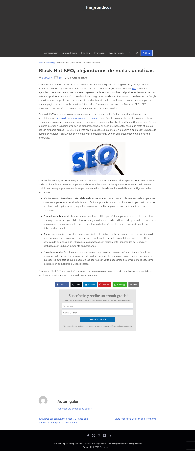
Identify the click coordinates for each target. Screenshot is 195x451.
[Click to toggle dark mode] (137, 53)
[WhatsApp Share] (120, 284)
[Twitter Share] (76, 284)
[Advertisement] (97, 31)
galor (58, 78)
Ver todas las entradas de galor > (74, 408)
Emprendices (106, 447)
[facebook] (88, 436)
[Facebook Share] (62, 284)
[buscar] (130, 53)
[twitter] (93, 436)
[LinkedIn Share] (90, 284)
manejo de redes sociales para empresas (77, 118)
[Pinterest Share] (104, 284)
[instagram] (104, 436)
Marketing (50, 63)
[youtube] (99, 436)
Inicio (41, 63)
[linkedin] (110, 436)
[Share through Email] (133, 284)
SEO (134, 88)
